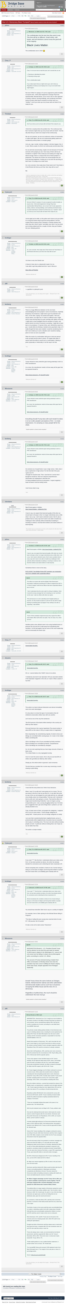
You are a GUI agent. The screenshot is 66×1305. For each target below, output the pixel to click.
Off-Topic (18, 12)
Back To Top (5, 1302)
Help (61, 7)
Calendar (17, 9)
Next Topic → (61, 1276)
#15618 (62, 881)
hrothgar (8, 238)
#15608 (62, 356)
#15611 (62, 501)
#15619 (62, 938)
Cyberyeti (8, 192)
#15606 (62, 283)
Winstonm (8, 388)
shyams (8, 658)
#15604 (62, 192)
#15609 (62, 388)
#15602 (62, 60)
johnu (7, 25)
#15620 (62, 1008)
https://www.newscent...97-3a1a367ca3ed (37, 375)
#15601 (62, 25)
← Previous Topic (43, 1276)
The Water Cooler (26, 12)
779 (19, 16)
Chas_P (7, 60)
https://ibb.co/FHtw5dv (31, 270)
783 (32, 16)
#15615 (62, 690)
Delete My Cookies (20, 1302)
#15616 (62, 782)
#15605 (62, 238)
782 (29, 16)
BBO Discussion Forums (7, 12)
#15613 (62, 640)
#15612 (62, 539)
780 (22, 16)
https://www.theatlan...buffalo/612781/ (36, 509)
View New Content (56, 12)
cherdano (8, 501)
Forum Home (12, 1302)
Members (10, 9)
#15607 (62, 304)
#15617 (62, 843)
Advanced (64, 10)
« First (12, 16)
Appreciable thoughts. (31, 645)
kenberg (8, 304)
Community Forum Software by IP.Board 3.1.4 (53, 1302)
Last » (38, 16)
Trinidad (8, 114)
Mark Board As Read (31, 1302)
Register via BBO (42, 6)
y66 (6, 283)
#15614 (62, 658)
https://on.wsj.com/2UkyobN (38, 1255)
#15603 (62, 114)
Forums (4, 9)
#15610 (62, 438)
